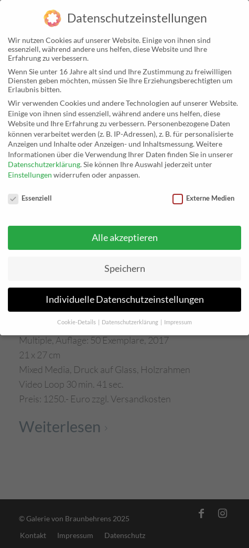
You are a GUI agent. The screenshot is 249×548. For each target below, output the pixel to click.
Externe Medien (203, 193)
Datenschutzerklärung (44, 160)
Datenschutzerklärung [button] (130, 318)
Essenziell (30, 193)
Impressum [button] (178, 318)
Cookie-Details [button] (77, 318)
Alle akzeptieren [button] (125, 233)
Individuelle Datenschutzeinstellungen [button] (125, 295)
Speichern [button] (124, 264)
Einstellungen (30, 170)
